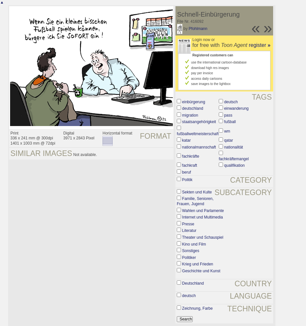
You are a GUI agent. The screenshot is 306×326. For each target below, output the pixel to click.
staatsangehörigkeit (199, 122)
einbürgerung (193, 102)
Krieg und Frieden (197, 264)
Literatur (189, 230)
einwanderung (236, 108)
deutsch (231, 102)
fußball (230, 122)
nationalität (233, 147)
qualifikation (234, 165)
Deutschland (193, 283)
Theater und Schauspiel (202, 237)
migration (190, 115)
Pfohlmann (198, 28)
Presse (188, 224)
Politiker (189, 257)
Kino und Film (194, 244)
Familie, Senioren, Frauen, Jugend (195, 201)
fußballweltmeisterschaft (198, 134)
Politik (187, 179)
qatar (228, 140)
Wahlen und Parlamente (203, 210)
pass (228, 115)
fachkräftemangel (234, 159)
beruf (186, 172)
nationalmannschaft (199, 147)
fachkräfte (190, 156)
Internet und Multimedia (202, 217)
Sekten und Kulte (197, 192)
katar (186, 140)
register (260, 45)
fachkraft (189, 165)
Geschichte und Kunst (201, 271)
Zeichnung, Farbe (197, 308)
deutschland (192, 108)
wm (227, 131)
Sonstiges (190, 250)
